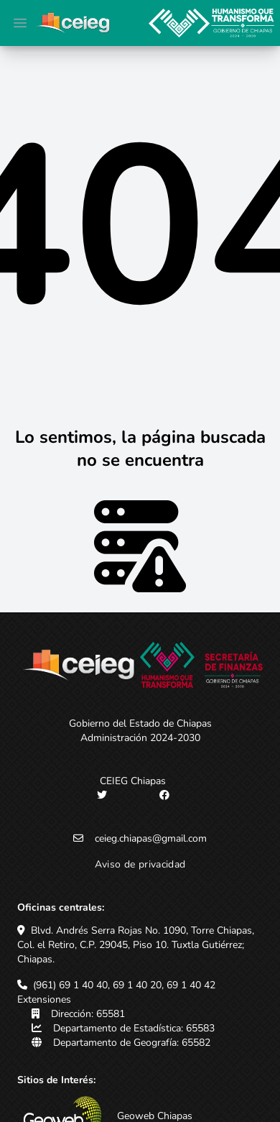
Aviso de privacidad (140, 864)
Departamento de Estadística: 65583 (134, 1028)
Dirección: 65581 (88, 1014)
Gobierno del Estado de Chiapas (140, 723)
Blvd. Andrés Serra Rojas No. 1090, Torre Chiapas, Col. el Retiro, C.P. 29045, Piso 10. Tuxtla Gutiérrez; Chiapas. (135, 945)
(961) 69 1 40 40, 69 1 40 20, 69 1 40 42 (124, 985)
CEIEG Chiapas (133, 781)
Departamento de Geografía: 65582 (131, 1042)
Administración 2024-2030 (140, 738)
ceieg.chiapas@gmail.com (151, 838)
